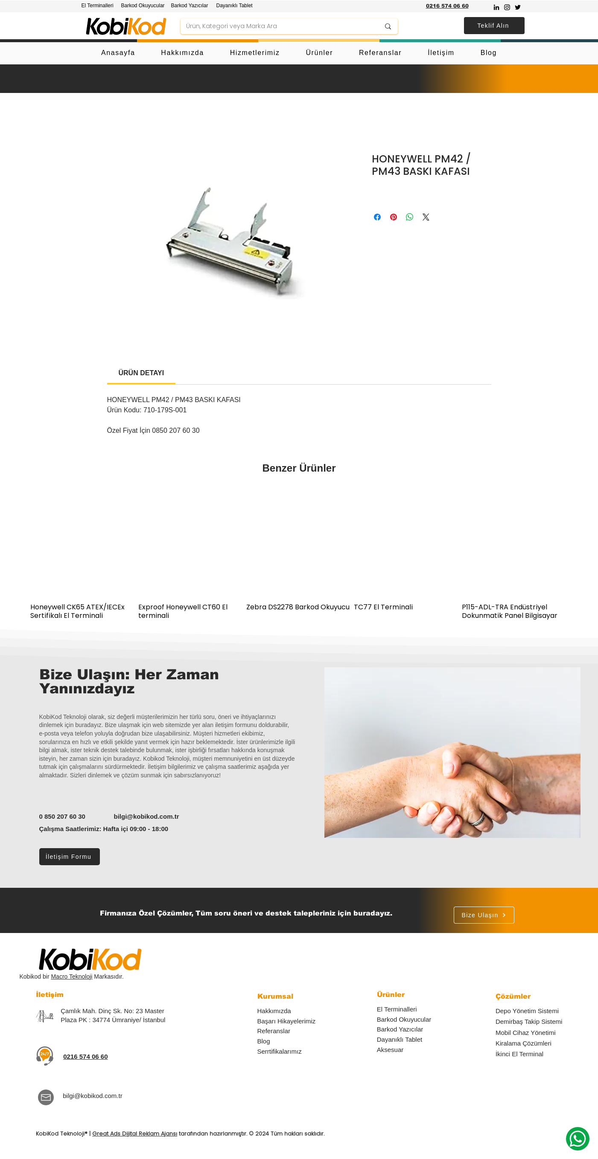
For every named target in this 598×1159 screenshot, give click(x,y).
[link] (141, 373)
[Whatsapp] (577, 1138)
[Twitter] (518, 7)
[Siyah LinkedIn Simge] (496, 7)
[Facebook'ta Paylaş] (377, 217)
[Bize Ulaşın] (484, 915)
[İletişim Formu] (69, 856)
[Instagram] (507, 7)
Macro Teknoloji (71, 976)
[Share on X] (426, 217)
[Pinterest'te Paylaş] (393, 217)
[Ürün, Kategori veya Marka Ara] (276, 26)
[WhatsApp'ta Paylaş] (410, 217)
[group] (299, 555)
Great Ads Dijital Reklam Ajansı (134, 1134)
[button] (494, 25)
